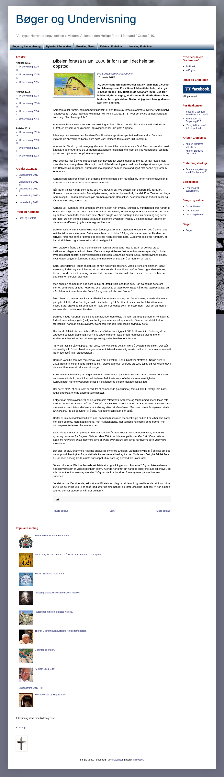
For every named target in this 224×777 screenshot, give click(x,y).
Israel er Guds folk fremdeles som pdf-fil (196, 113)
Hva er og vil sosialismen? (192, 189)
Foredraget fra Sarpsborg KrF (193, 120)
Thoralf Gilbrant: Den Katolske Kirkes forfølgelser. (60, 631)
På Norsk (190, 66)
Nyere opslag (61, 511)
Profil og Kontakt (27, 218)
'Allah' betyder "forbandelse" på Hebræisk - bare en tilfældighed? (68, 554)
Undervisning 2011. (29, 202)
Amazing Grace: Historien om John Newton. (58, 592)
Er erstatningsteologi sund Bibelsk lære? (196, 171)
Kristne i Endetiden (111, 46)
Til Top (22, 727)
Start (111, 511)
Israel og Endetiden (140, 46)
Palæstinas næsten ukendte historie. (54, 611)
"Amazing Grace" (195, 214)
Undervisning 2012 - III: (31, 688)
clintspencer (116, 759)
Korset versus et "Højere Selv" (50, 694)
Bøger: (189, 230)
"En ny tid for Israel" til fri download (196, 126)
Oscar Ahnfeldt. (194, 206)
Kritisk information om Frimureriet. (52, 535)
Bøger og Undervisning (76, 18)
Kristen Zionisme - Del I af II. (195, 145)
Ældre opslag (163, 511)
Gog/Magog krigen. (45, 650)
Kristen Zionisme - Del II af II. (195, 152)
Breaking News (85, 46)
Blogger (139, 759)
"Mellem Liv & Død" (45, 669)
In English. (191, 70)
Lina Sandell (192, 210)
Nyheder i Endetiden (58, 46)
